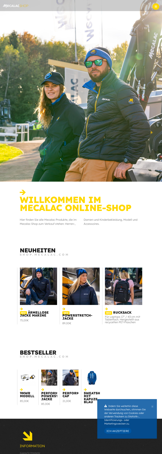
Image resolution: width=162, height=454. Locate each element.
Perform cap (71, 394)
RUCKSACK (118, 312)
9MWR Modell (27, 394)
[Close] (152, 406)
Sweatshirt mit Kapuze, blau (95, 397)
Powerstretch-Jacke (77, 315)
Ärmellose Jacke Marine (34, 313)
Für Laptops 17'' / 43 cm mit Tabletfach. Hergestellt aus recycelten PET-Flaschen (122, 319)
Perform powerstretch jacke (55, 396)
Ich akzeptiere (117, 431)
